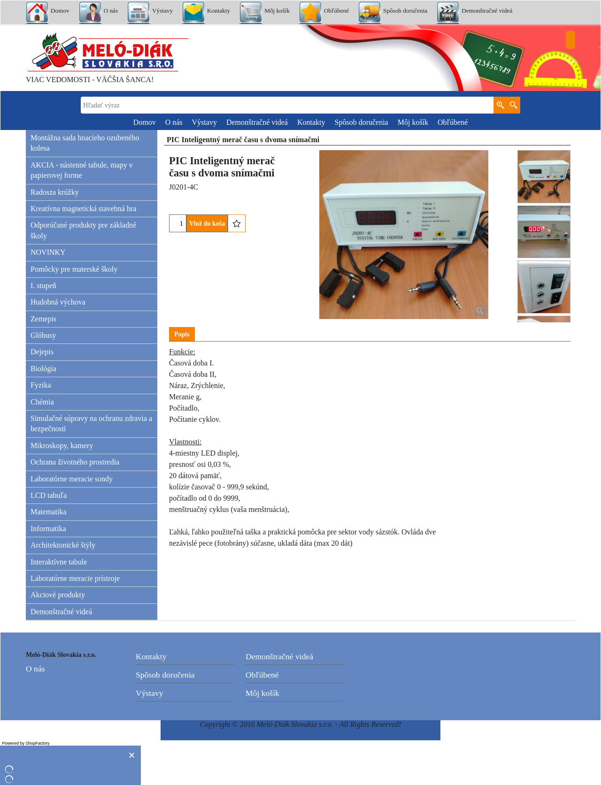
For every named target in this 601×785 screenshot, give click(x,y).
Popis (182, 334)
